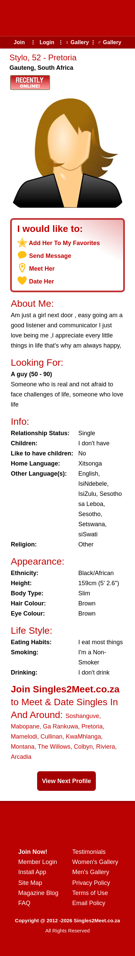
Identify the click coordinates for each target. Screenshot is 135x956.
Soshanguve (82, 716)
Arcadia (21, 756)
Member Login (37, 862)
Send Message (50, 255)
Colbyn (83, 746)
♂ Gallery (110, 42)
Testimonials (89, 851)
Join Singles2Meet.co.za (65, 689)
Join (19, 42)
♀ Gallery (77, 42)
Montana (22, 746)
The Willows (54, 746)
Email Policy (88, 903)
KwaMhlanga (83, 736)
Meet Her (42, 268)
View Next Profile (66, 781)
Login (46, 42)
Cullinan (51, 736)
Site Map (30, 882)
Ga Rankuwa (60, 726)
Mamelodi (24, 736)
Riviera (105, 746)
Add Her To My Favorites (64, 243)
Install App (32, 872)
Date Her (41, 281)
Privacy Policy (91, 882)
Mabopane (25, 726)
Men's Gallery (90, 872)
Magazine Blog (38, 893)
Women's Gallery (95, 862)
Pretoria (92, 726)
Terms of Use (90, 893)
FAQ (24, 903)
